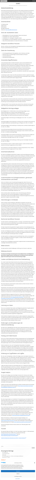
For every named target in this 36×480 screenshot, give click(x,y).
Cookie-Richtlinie (17, 478)
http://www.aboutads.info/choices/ (17, 297)
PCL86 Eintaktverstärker (5, 453)
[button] (34, 462)
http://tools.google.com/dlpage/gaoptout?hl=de (21, 415)
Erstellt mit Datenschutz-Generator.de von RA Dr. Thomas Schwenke (13, 437)
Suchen (2, 446)
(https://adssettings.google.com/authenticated (22, 421)
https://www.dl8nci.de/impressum (11, 29)
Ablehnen (18, 473)
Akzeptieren (18, 471)
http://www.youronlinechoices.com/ (7, 298)
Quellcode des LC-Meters (6, 457)
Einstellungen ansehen (18, 476)
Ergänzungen (4, 454)
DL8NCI (18, 3)
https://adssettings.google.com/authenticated (9, 435)
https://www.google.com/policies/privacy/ (9, 434)
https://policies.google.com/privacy (8, 420)
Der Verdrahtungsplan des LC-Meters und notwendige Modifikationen (12, 456)
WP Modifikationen (5, 452)
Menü (34, 0)
